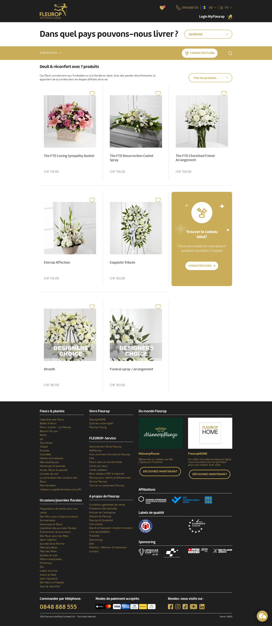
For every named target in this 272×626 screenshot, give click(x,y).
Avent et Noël (48, 574)
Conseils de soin (49, 473)
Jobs (91, 543)
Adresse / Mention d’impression (108, 547)
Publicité (94, 535)
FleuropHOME (97, 419)
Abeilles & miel (48, 555)
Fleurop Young (97, 427)
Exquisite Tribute (122, 262)
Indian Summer (49, 570)
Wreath (50, 369)
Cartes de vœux (98, 466)
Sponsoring (95, 539)
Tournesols (46, 442)
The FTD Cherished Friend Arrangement (195, 158)
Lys (41, 439)
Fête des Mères (49, 547)
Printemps (46, 563)
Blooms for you (49, 431)
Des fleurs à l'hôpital (52, 582)
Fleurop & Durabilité (101, 520)
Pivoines (44, 450)
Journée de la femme (52, 543)
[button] (51, 52)
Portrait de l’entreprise (102, 512)
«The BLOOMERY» (99, 532)
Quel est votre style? (101, 423)
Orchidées (45, 454)
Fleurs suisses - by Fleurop (55, 427)
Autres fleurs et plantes (54, 470)
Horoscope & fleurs (51, 524)
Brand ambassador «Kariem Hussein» (111, 528)
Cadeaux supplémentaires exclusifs (60, 489)
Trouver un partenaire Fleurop (106, 485)
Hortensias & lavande (52, 466)
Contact (94, 551)
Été (42, 567)
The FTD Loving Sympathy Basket (69, 156)
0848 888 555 (58, 607)
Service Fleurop (98, 481)
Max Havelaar (48, 485)
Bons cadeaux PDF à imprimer (106, 473)
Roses (43, 435)
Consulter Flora (202, 53)
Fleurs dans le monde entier (105, 462)
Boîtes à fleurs (48, 423)
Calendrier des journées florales (58, 528)
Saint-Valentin (48, 539)
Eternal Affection (57, 262)
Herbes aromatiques (51, 458)
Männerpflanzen (49, 462)
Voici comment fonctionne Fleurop (109, 454)
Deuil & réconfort (50, 586)
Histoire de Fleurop (100, 516)
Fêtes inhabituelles (51, 559)
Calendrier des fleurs (52, 419)
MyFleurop (95, 450)
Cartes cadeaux (98, 469)
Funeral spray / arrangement (132, 369)
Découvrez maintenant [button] (160, 471)
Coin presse (96, 524)
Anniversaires (47, 520)
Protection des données (103, 508)
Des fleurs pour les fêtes (54, 536)
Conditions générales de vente (107, 504)
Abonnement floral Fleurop (105, 446)
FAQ (91, 458)
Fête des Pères (48, 551)
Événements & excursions (55, 532)
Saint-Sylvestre (49, 578)
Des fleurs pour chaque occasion (59, 516)
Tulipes (44, 446)
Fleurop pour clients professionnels (110, 477)
